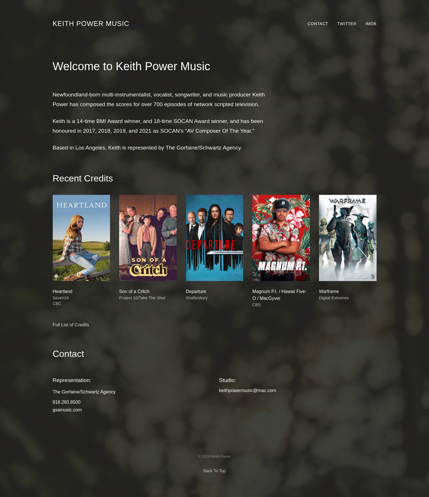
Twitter (346, 23)
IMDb (371, 23)
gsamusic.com (67, 409)
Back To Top (215, 470)
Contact (318, 23)
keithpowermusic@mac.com (247, 390)
